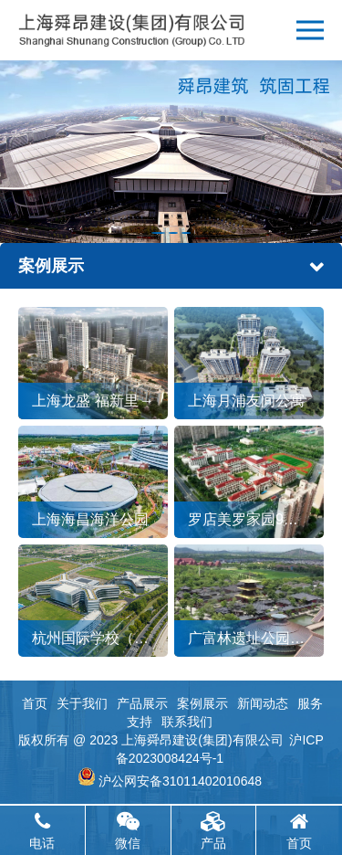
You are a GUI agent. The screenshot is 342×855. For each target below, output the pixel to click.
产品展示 (142, 703)
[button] (158, 233)
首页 (34, 703)
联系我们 (186, 721)
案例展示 (202, 703)
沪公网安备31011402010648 (180, 781)
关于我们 (82, 703)
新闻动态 (262, 703)
